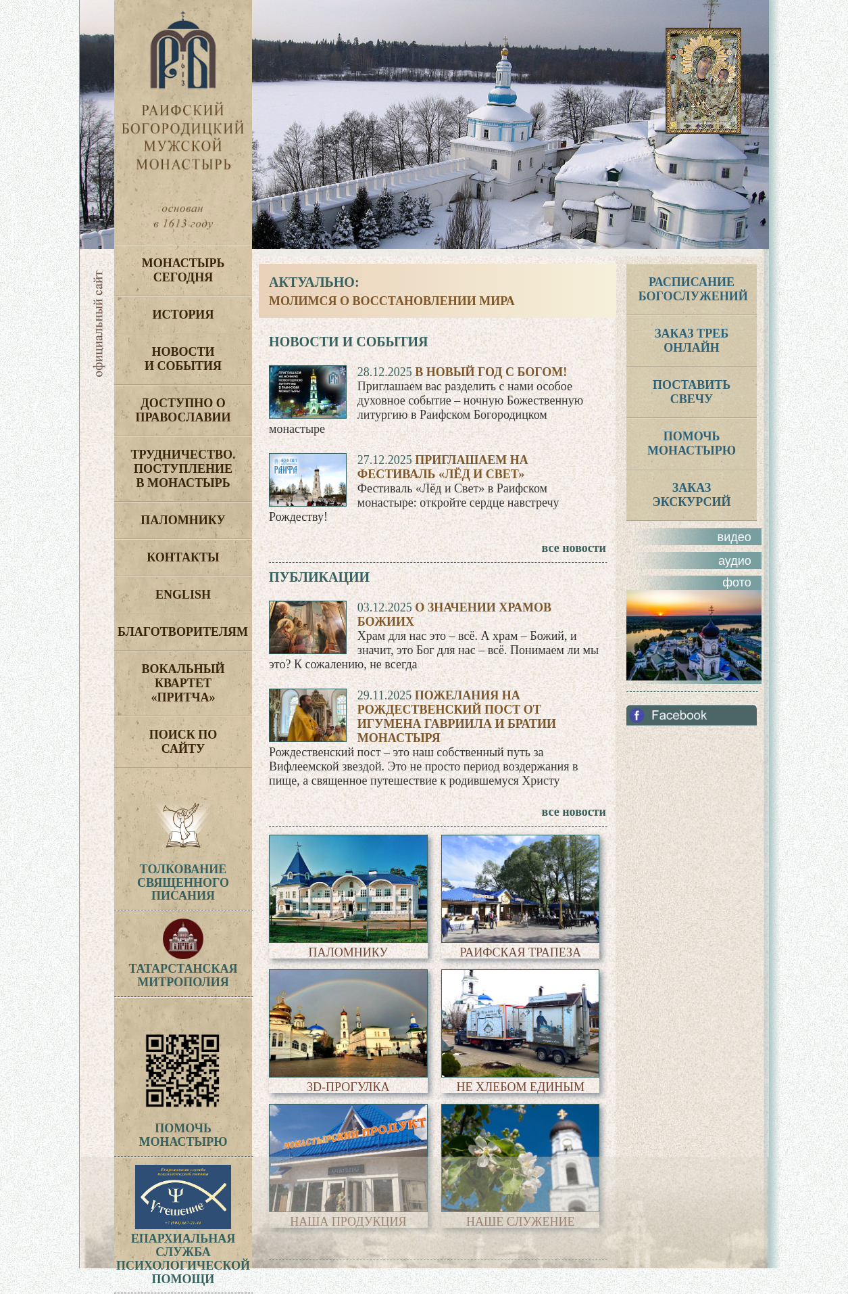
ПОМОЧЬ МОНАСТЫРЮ (691, 443)
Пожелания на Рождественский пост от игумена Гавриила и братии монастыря (456, 717)
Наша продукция (348, 1221)
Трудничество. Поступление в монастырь (182, 469)
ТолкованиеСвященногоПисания (183, 882)
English (183, 594)
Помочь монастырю (183, 1129)
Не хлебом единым (520, 1087)
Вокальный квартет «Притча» (182, 683)
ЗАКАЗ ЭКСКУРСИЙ (692, 495)
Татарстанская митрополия (182, 968)
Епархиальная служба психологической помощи (183, 1251)
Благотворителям (183, 632)
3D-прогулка (348, 1087)
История (183, 314)
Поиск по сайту (183, 742)
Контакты (183, 557)
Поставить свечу (691, 392)
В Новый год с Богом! (491, 372)
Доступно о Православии (183, 410)
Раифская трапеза (520, 952)
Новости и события (183, 359)
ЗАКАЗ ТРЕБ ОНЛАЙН (691, 340)
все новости (574, 548)
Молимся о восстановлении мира (392, 301)
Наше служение (520, 1221)
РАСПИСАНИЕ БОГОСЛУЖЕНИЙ (693, 289)
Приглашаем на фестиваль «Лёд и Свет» (442, 467)
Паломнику (183, 520)
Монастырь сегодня (183, 270)
